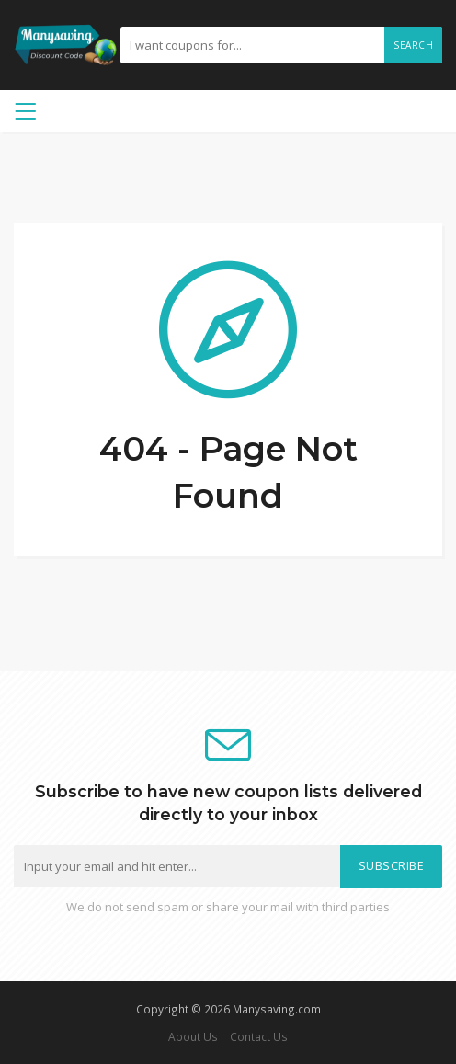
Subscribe (392, 866)
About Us (193, 1036)
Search (413, 45)
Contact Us (259, 1036)
